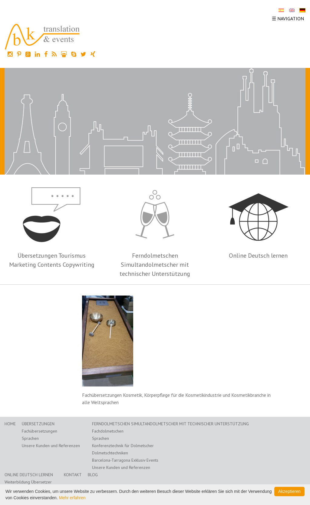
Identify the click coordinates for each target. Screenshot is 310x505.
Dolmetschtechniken (110, 453)
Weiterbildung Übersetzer (28, 482)
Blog (93, 474)
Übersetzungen (38, 423)
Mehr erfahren (72, 497)
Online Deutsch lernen (258, 255)
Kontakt (73, 474)
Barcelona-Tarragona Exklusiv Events (125, 460)
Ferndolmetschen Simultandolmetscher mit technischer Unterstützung (155, 265)
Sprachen (30, 438)
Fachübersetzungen (39, 431)
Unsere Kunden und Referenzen (51, 445)
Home (10, 423)
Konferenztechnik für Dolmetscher (123, 445)
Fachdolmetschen (108, 431)
